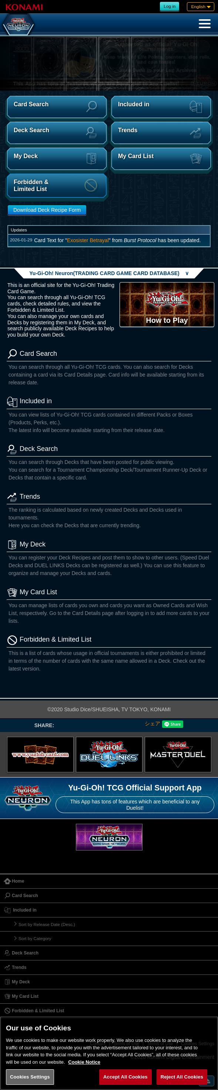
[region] (109, 1053)
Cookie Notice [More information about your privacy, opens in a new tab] (84, 1062)
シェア (152, 723)
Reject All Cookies (182, 1077)
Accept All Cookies (125, 1077)
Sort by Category (35, 938)
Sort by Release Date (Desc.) (47, 924)
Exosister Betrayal (88, 240)
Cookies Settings (30, 1077)
